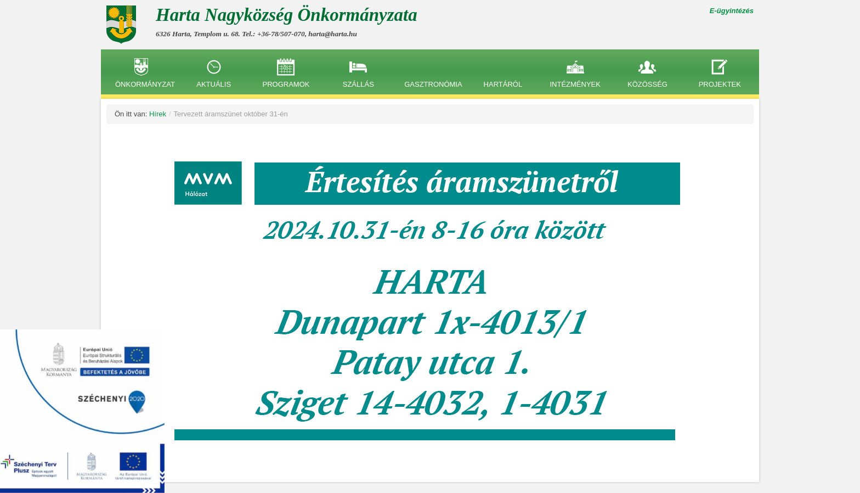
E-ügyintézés (732, 11)
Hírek (157, 114)
